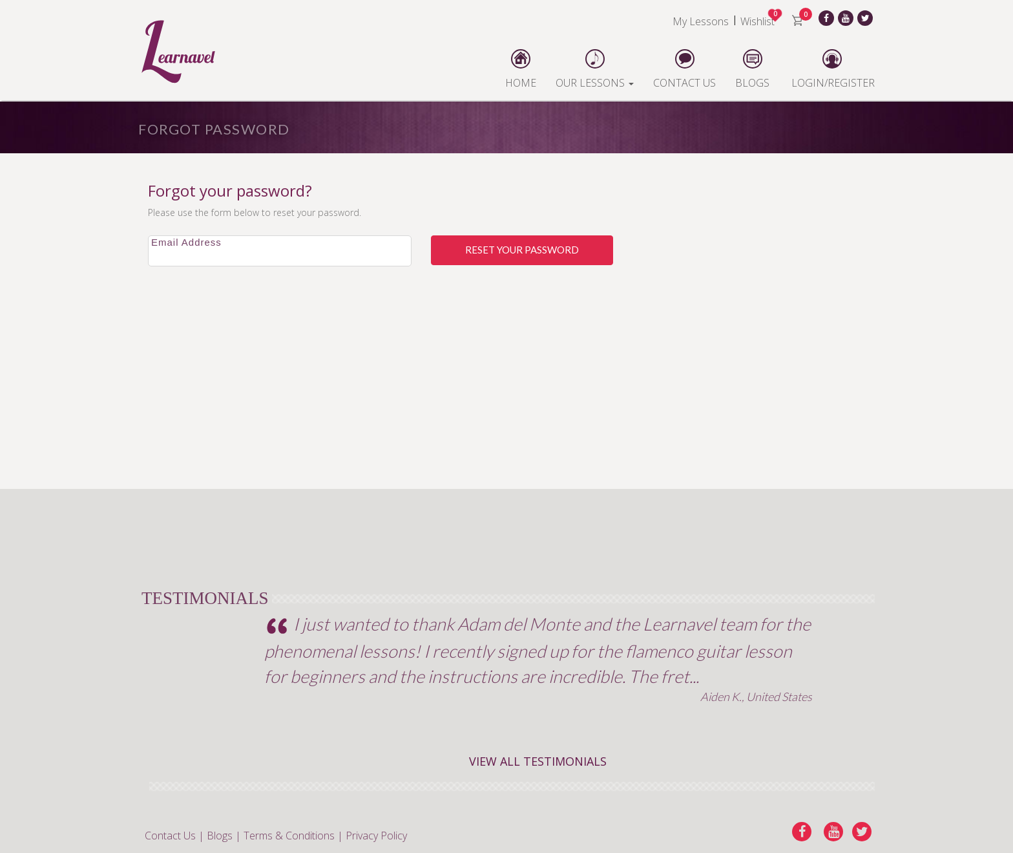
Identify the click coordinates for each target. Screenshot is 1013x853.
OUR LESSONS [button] (595, 69)
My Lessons (701, 21)
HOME (520, 69)
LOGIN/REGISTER (832, 69)
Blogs (220, 835)
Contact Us (170, 835)
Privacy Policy (376, 835)
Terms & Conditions (289, 835)
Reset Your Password (522, 249)
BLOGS (752, 69)
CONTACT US (684, 69)
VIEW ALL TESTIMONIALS (538, 761)
